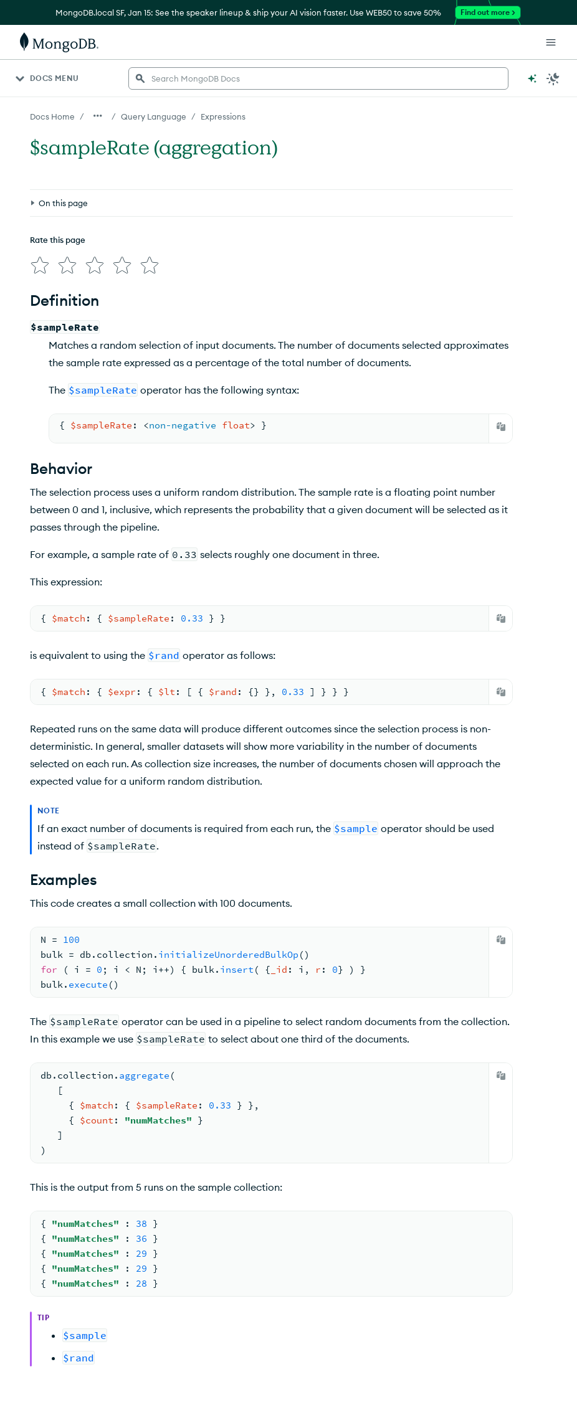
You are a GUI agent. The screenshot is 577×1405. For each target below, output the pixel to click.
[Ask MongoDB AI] (532, 78)
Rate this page (57, 240)
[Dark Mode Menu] (553, 78)
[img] (40, 265)
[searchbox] (318, 78)
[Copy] (501, 426)
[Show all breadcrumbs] (98, 116)
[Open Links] (551, 42)
